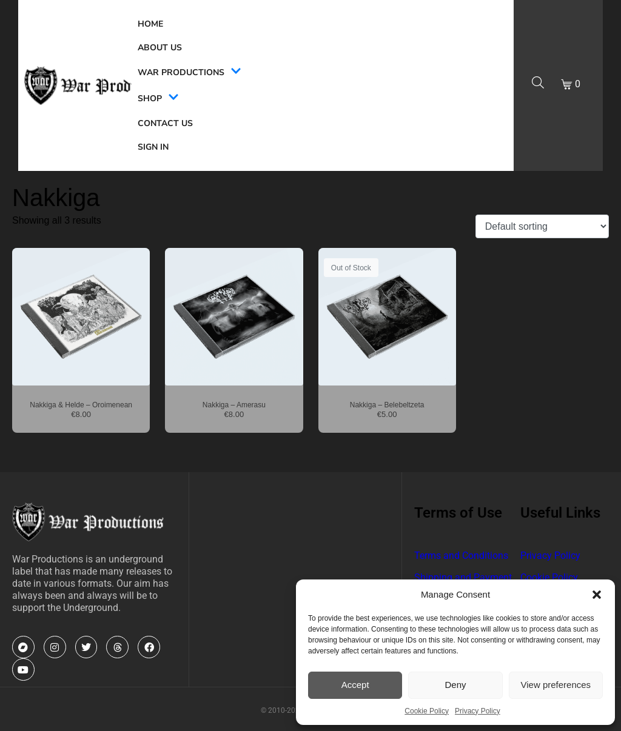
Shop (158, 98)
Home (150, 24)
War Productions (189, 72)
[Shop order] (542, 226)
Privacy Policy (477, 711)
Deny (455, 684)
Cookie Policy (426, 711)
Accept (355, 684)
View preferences (556, 684)
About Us (160, 47)
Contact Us (165, 123)
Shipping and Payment (463, 577)
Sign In (153, 147)
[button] (597, 595)
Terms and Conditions (461, 555)
